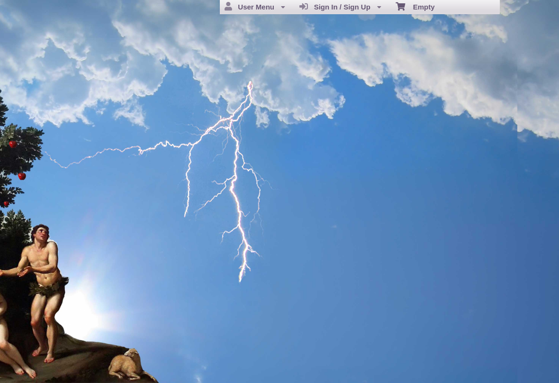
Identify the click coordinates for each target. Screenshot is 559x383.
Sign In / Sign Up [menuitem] (340, 6)
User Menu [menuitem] (255, 6)
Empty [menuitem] (415, 6)
